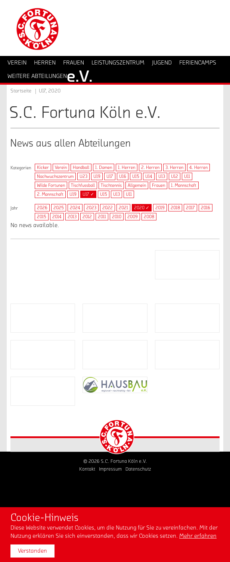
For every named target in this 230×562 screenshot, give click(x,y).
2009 (132, 216)
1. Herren (126, 167)
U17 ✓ (88, 194)
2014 (57, 216)
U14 (148, 176)
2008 (149, 216)
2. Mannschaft (50, 194)
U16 (122, 176)
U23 (83, 176)
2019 (160, 207)
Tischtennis (111, 185)
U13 (161, 176)
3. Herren (174, 167)
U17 (109, 176)
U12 (174, 176)
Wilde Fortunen (51, 185)
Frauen (158, 185)
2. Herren (150, 167)
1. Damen (103, 167)
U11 (187, 176)
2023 (91, 207)
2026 (42, 207)
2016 (205, 207)
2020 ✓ (141, 207)
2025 (58, 207)
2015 (41, 216)
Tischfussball (83, 185)
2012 (87, 216)
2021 (123, 207)
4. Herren (198, 167)
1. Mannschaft (183, 185)
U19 (96, 176)
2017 (190, 207)
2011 (102, 216)
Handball (81, 167)
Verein (61, 167)
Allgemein (137, 185)
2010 (116, 216)
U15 (135, 176)
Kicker (43, 167)
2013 (72, 216)
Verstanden (32, 551)
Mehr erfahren (198, 536)
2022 (107, 207)
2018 (175, 207)
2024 (75, 207)
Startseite (20, 91)
